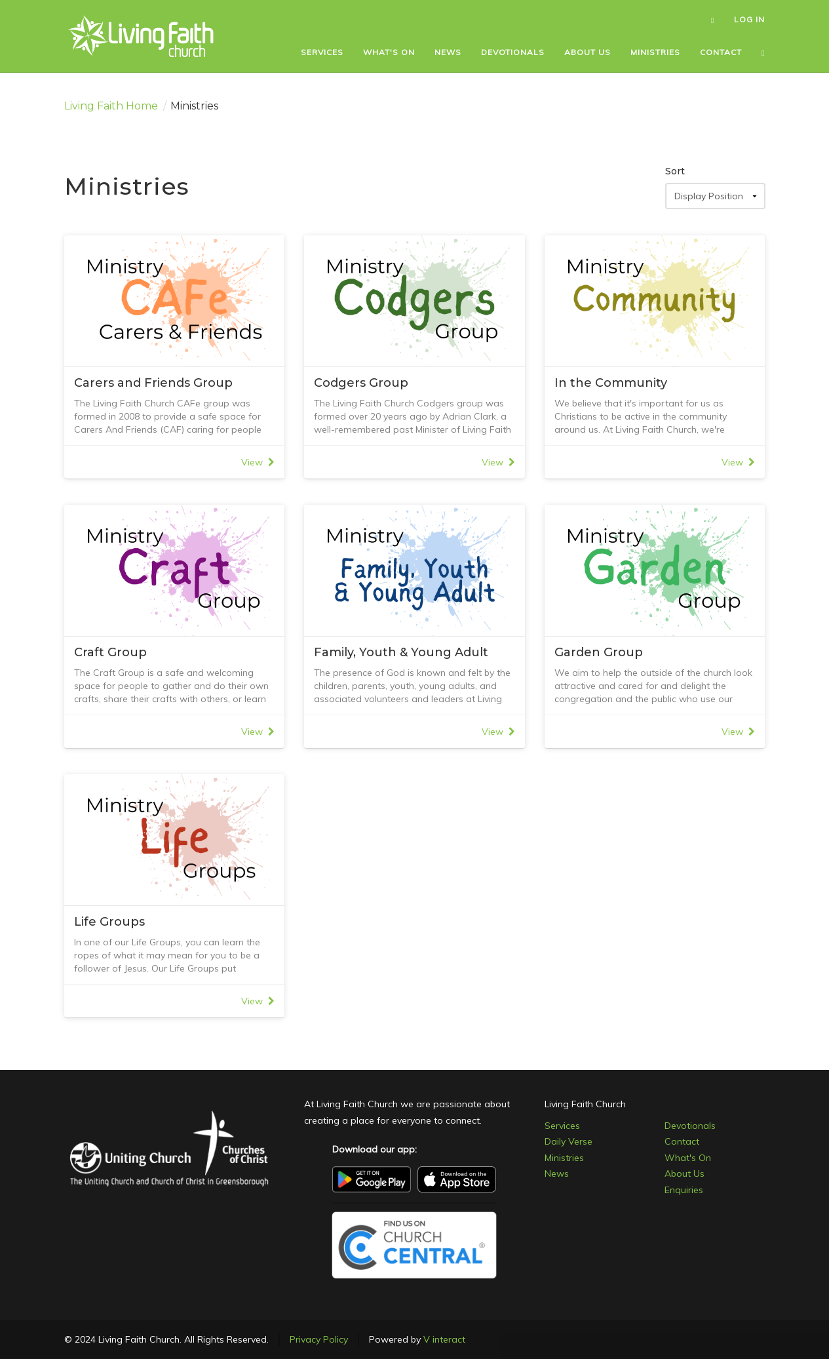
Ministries (564, 1158)
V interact (444, 1339)
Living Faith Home (111, 106)
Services (562, 1126)
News (557, 1173)
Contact (682, 1141)
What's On (688, 1158)
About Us (684, 1173)
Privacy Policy (319, 1339)
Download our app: (374, 1149)
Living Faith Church (585, 1104)
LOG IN (749, 19)
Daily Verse (568, 1141)
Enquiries (684, 1190)
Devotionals (690, 1126)
